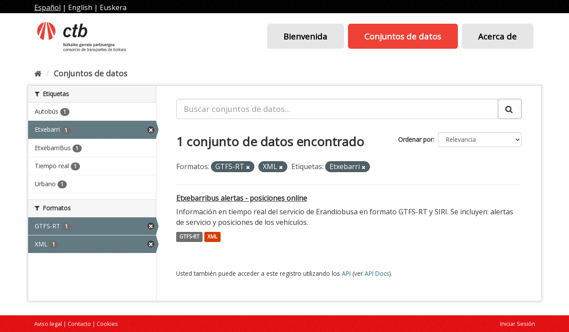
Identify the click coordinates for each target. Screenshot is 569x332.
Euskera (113, 7)
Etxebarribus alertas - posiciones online (241, 198)
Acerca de (497, 36)
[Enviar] (510, 109)
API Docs (377, 273)
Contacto (79, 324)
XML (212, 237)
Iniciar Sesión (517, 324)
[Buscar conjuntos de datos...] (337, 109)
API (346, 273)
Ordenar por (415, 139)
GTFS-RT (189, 237)
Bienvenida (305, 36)
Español (47, 7)
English (80, 7)
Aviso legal (48, 324)
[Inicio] (38, 73)
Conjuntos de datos (402, 36)
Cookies (107, 324)
